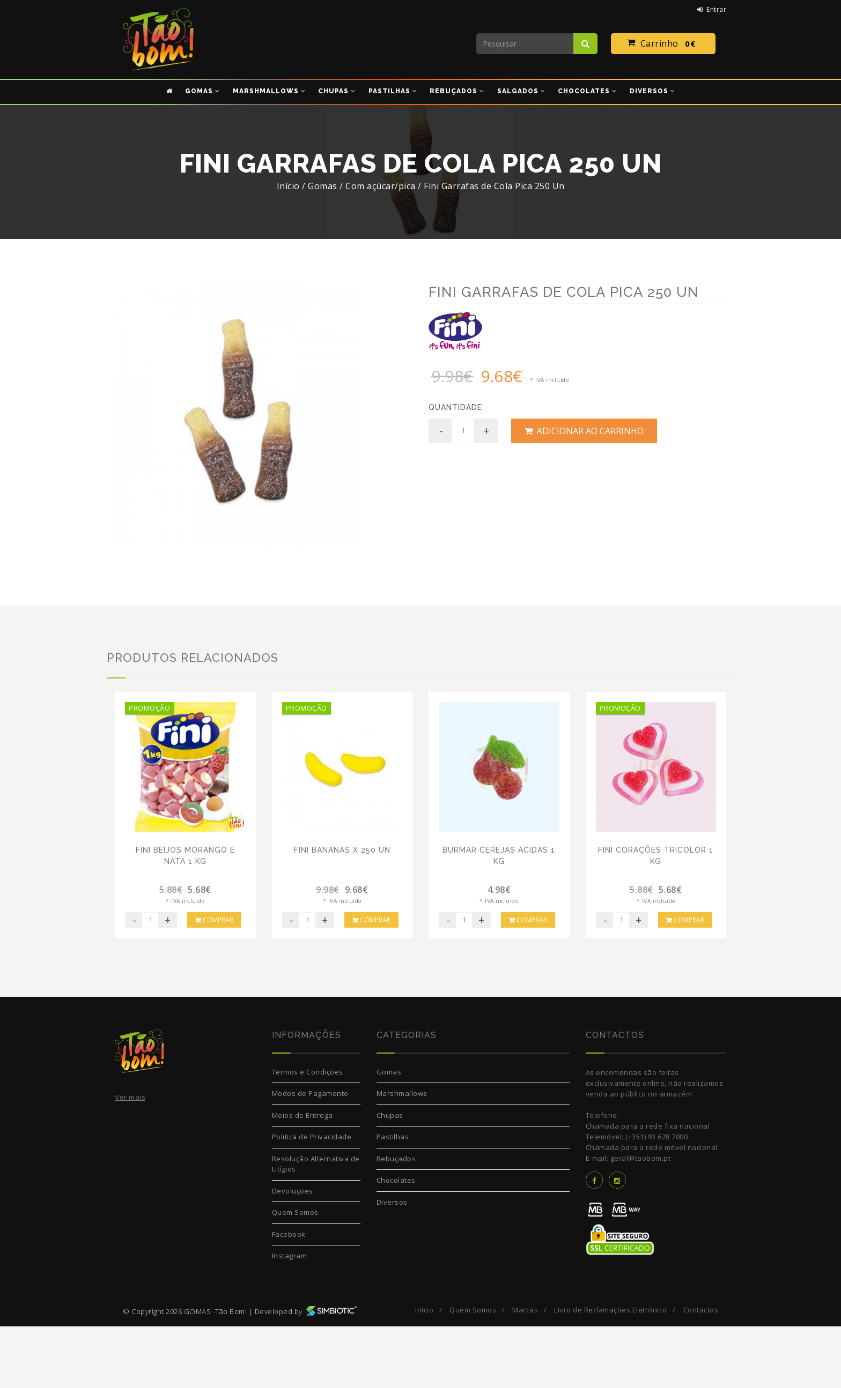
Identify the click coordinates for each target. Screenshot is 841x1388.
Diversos (392, 1263)
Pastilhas (393, 1199)
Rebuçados (396, 1220)
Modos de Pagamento (310, 1155)
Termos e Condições (307, 1133)
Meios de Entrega (302, 1177)
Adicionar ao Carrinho (584, 431)
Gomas (389, 1133)
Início (288, 186)
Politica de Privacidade (312, 1199)
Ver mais (130, 1159)
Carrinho (663, 44)
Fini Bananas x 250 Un (342, 911)
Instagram (289, 1318)
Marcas (525, 1371)
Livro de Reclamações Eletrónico (610, 1371)
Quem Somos (295, 1274)
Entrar (712, 9)
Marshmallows (402, 1155)
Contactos (701, 1371)
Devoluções (292, 1252)
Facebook (289, 1296)
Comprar (214, 981)
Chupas (390, 1177)
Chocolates (396, 1242)
